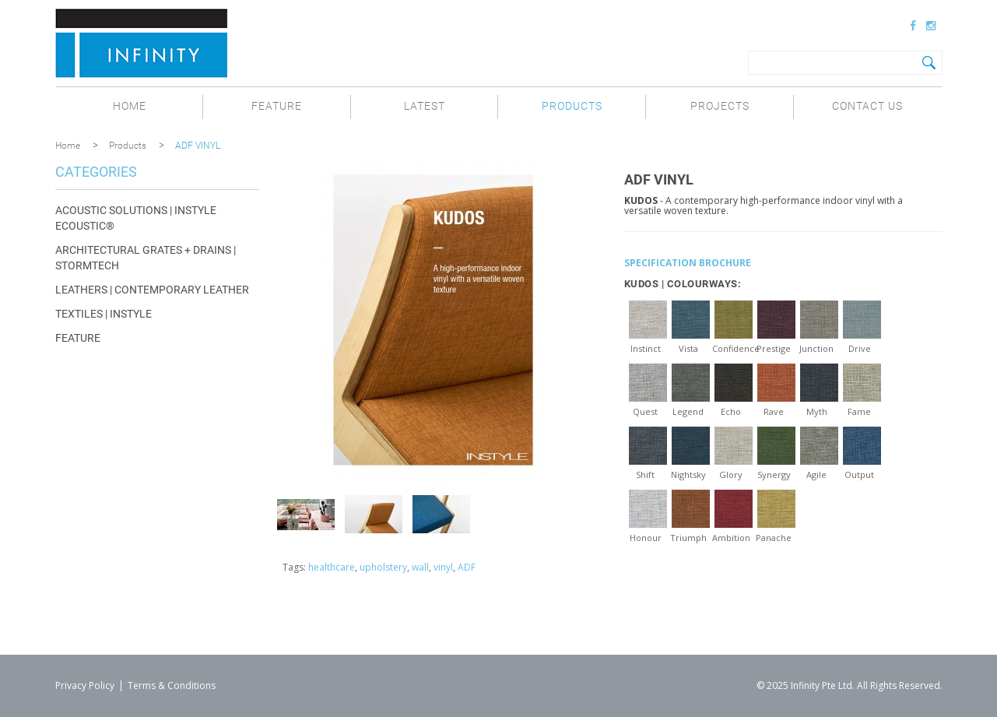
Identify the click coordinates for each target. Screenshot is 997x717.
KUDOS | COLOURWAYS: (683, 284)
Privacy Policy (84, 685)
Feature (276, 106)
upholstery (383, 567)
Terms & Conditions (172, 685)
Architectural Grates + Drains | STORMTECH (145, 258)
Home (129, 106)
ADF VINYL (197, 145)
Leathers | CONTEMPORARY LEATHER (152, 289)
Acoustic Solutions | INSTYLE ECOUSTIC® (135, 218)
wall (420, 567)
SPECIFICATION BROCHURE (687, 262)
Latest (424, 106)
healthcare (331, 567)
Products (572, 106)
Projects (720, 106)
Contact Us (867, 106)
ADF (467, 567)
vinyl (443, 567)
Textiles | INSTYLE (103, 314)
